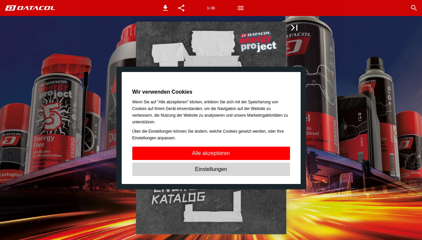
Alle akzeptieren (211, 153)
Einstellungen (211, 169)
